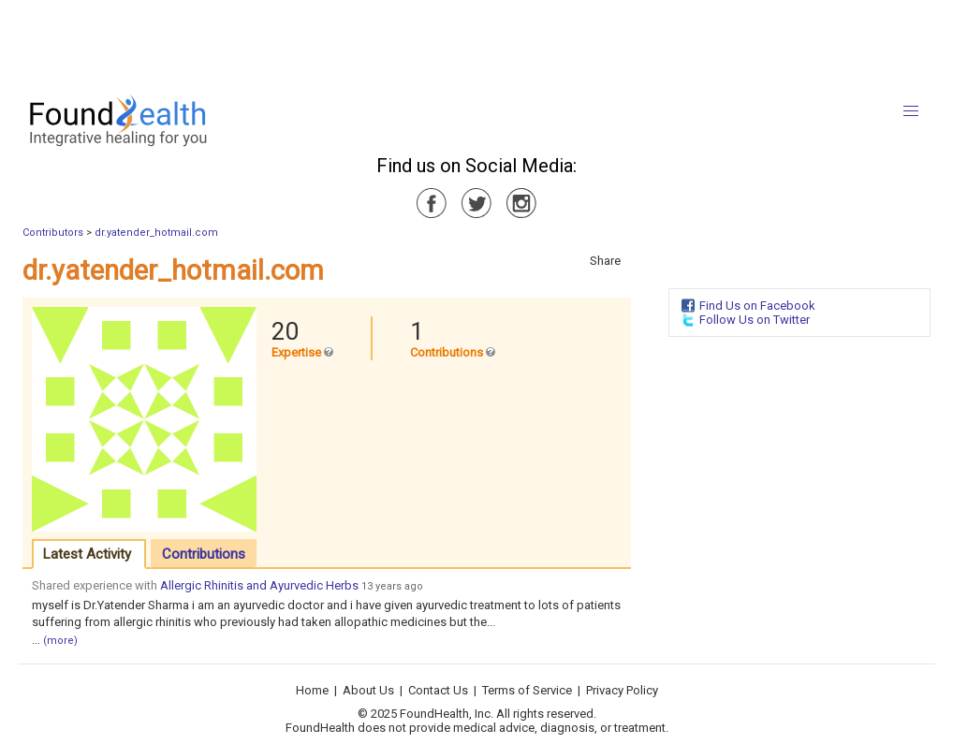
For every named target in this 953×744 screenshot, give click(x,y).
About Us (368, 690)
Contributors (52, 232)
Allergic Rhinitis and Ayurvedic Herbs (259, 585)
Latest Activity (87, 554)
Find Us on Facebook (757, 306)
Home (312, 690)
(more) (60, 641)
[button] (911, 111)
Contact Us (438, 690)
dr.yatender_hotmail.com (156, 232)
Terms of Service (527, 690)
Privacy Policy (622, 690)
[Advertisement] (475, 42)
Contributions (203, 554)
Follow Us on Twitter (754, 320)
